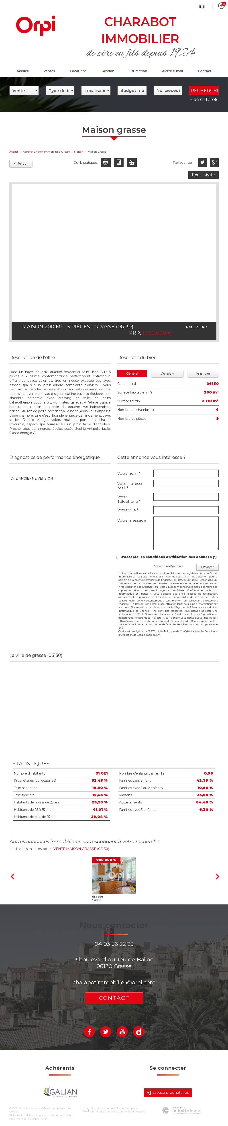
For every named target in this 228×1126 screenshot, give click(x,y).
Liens (51, 1115)
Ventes (49, 71)
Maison (78, 151)
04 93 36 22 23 (114, 943)
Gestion (108, 71)
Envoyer (207, 567)
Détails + (167, 373)
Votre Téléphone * (128, 499)
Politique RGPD (37, 1118)
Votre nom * (128, 473)
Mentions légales (35, 1115)
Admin (60, 1115)
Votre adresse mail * (130, 485)
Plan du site (16, 1115)
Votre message (131, 520)
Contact (204, 71)
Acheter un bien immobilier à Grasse (46, 151)
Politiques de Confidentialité (180, 631)
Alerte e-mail (172, 71)
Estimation (138, 71)
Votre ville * (127, 510)
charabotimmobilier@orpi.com (114, 982)
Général (132, 373)
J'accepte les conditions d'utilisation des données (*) (169, 557)
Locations (78, 71)
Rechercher (205, 90)
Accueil (23, 71)
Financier (203, 373)
